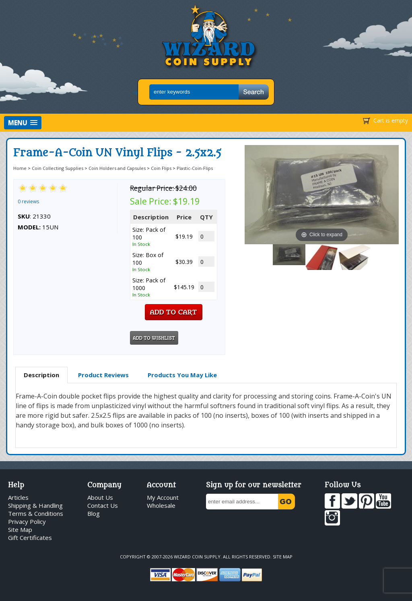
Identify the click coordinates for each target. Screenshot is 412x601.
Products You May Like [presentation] (182, 375)
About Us (100, 497)
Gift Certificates (30, 538)
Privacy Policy (27, 521)
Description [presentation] (41, 375)
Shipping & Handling (35, 505)
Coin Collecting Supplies (57, 168)
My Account (163, 497)
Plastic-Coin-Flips (195, 168)
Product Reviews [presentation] (103, 375)
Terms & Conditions (35, 513)
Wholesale (161, 505)
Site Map (20, 529)
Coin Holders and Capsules (117, 168)
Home (20, 168)
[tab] (41, 375)
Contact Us (102, 505)
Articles (18, 497)
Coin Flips (161, 168)
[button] (22, 122)
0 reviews (28, 201)
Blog (93, 513)
